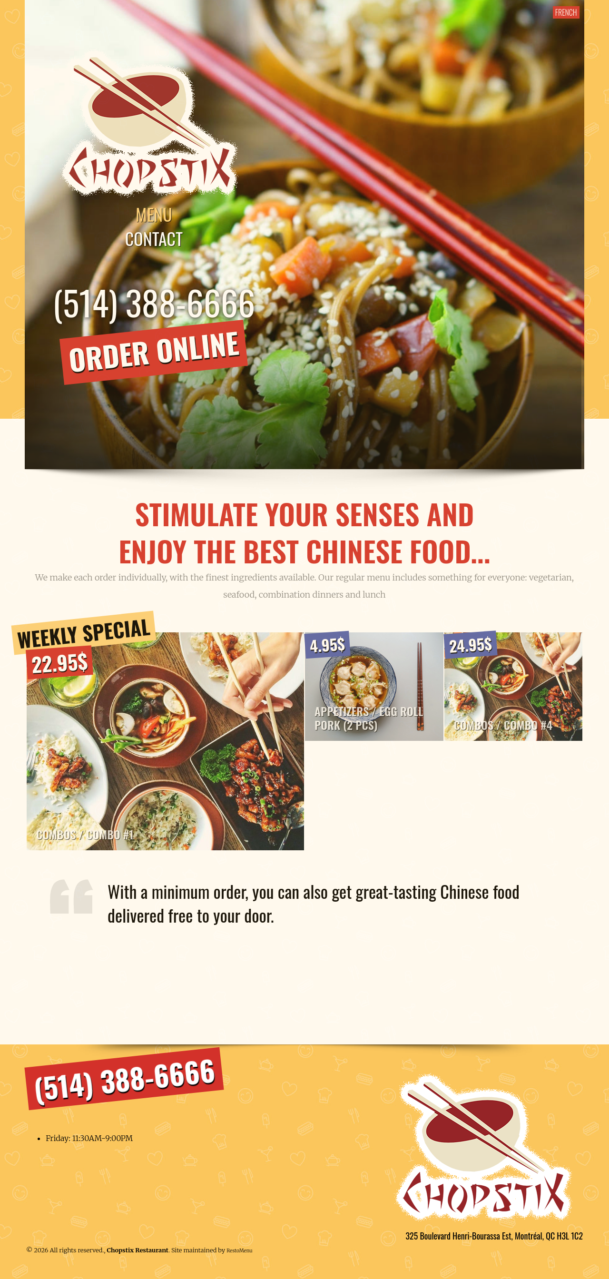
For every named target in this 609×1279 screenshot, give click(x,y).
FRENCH (565, 12)
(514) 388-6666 (156, 302)
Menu (156, 214)
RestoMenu (239, 1254)
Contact (156, 239)
